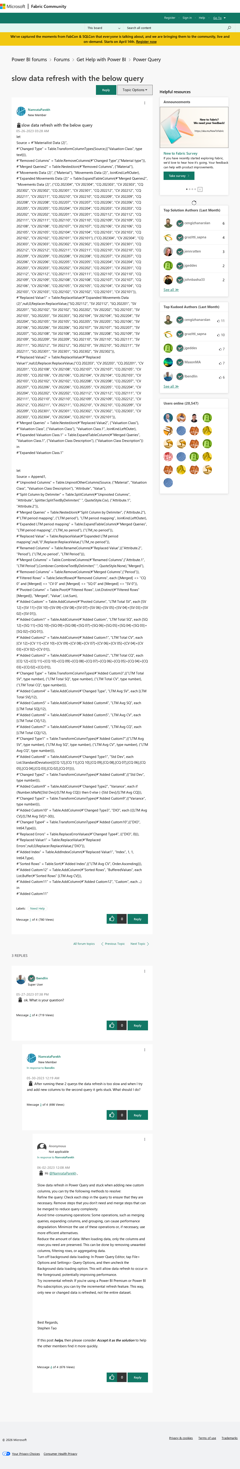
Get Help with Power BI (101, 59)
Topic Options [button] (133, 89)
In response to (41, 1068)
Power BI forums (29, 59)
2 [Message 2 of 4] (30, 1015)
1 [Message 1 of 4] (30, 919)
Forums (77, 6)
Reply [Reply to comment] (137, 1025)
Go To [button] (217, 18)
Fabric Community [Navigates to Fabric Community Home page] (48, 6)
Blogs (157, 6)
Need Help (37, 908)
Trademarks (230, 1438)
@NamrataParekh (62, 1173)
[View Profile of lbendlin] (42, 978)
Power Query (147, 59)
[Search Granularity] (104, 27)
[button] (106, 90)
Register (169, 17)
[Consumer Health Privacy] (60, 1454)
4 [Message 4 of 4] (51, 1367)
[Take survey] (179, 176)
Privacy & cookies (181, 1438)
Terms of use (207, 1438)
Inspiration (97, 6)
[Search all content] (179, 27)
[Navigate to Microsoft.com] (12, 6)
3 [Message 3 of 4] (41, 1104)
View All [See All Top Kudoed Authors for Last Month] (171, 386)
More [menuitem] (173, 6)
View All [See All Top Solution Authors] (171, 289)
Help (202, 17)
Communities (137, 6)
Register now (146, 41)
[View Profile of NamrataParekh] (39, 109)
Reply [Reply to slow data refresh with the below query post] (137, 919)
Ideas (116, 6)
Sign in (187, 17)
